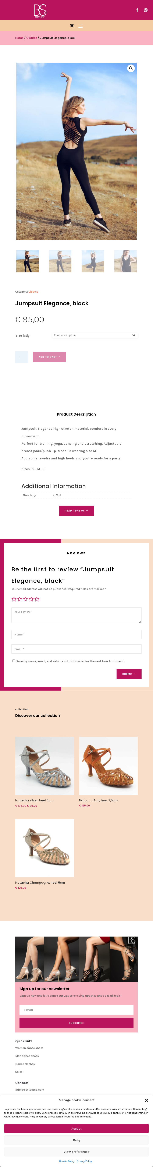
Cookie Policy (67, 1161)
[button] (147, 1100)
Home (19, 38)
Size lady (22, 336)
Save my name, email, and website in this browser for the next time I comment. (70, 661)
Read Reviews (75, 510)
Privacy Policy (84, 1161)
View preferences (76, 1152)
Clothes (31, 38)
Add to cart (48, 356)
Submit (127, 674)
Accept (76, 1129)
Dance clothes (25, 1064)
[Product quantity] (21, 357)
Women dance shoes (29, 1048)
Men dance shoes (27, 1056)
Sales (18, 1072)
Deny (76, 1140)
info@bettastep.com (29, 1090)
